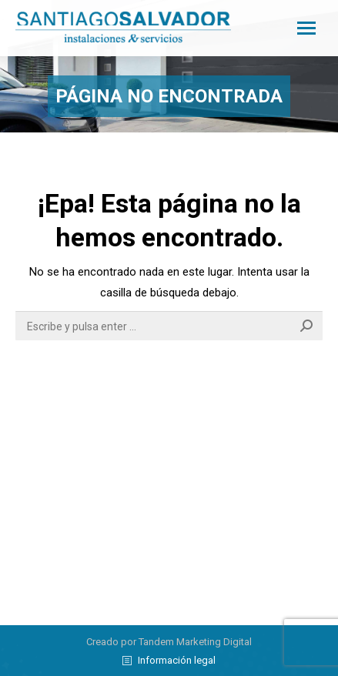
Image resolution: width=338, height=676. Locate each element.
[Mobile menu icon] (306, 28)
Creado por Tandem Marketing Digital (169, 642)
